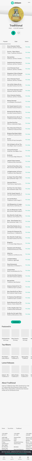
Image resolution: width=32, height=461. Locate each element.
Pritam (3, 442)
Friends (13, 304)
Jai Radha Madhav (12, 258)
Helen (15, 439)
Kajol (15, 440)
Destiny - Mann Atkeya (13, 51)
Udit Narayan (5, 443)
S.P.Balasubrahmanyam (13, 249)
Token (8, 53)
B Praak (14, 140)
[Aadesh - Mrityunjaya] (6, 369)
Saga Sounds (18, 184)
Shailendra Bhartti (20, 233)
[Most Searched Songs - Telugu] (15, 333)
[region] (16, 428)
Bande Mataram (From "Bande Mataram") (18, 302)
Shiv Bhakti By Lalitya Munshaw (6, 356)
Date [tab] (16, 41)
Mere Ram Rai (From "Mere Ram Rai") (17, 291)
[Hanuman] (25, 333)
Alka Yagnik (5, 445)
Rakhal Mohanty (20, 304)
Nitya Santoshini (17, 162)
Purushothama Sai (15, 271)
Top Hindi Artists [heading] (5, 434)
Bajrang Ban (25, 356)
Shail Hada (17, 205)
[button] (18, 33)
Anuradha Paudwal (12, 85)
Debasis (9, 304)
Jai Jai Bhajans (10, 102)
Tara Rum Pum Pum (12, 122)
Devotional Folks (19, 102)
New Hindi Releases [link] (19, 449)
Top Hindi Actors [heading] (17, 434)
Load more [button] (16, 322)
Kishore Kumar (5, 439)
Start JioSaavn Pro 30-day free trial (16, 453)
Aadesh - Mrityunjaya (6, 375)
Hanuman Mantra (11, 182)
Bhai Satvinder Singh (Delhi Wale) (15, 167)
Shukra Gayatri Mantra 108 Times (25, 375)
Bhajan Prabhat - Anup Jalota (15, 356)
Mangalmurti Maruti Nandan (14, 73)
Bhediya (28, 440)
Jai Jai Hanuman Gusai (13, 68)
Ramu (8, 271)
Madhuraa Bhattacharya (13, 314)
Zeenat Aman (17, 443)
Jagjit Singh (16, 260)
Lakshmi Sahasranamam (13, 160)
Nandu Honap (20, 107)
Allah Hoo (9, 253)
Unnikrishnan (10, 265)
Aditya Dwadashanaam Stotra (15, 375)
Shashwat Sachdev (21, 53)
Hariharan (9, 47)
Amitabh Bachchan (18, 442)
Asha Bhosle (5, 450)
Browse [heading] (16, 446)
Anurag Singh (19, 140)
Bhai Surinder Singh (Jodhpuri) (14, 211)
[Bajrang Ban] (25, 351)
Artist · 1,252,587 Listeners (16, 28)
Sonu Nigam (10, 145)
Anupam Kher (17, 437)
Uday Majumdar (17, 173)
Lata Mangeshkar (6, 440)
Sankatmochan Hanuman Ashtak (15, 62)
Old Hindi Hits (6, 338)
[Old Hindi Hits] (6, 333)
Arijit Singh (4, 437)
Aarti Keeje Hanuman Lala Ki (14, 89)
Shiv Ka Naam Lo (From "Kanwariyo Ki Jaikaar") (19, 144)
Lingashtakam (11, 269)
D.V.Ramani (17, 265)
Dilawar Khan (20, 156)
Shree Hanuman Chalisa (13, 46)
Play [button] (13, 33)
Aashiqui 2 (28, 446)
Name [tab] (26, 41)
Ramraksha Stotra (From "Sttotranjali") (17, 117)
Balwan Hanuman (11, 100)
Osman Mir (22, 151)
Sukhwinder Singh (16, 124)
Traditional (16, 25)
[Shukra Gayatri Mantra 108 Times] (25, 369)
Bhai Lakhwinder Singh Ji (13, 178)
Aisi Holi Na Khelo (12, 198)
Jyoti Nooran (16, 255)
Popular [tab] (5, 41)
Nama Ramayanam (12, 264)
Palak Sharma (10, 184)
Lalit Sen (15, 47)
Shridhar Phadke (17, 118)
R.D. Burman (5, 446)
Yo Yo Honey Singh (11, 156)
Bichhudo (9, 155)
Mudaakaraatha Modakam (14, 248)
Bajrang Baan (10, 57)
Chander (19, 47)
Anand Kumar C (11, 233)
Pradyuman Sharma (18, 129)
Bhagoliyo (10, 242)
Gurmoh (9, 140)
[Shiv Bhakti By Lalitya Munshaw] (6, 351)
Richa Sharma (10, 205)
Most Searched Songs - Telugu (15, 338)
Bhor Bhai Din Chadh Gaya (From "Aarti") (18, 215)
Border (9, 138)
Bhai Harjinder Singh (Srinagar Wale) (16, 227)
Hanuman (25, 338)
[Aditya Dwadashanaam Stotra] (15, 369)
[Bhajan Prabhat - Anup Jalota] (15, 351)
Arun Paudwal (20, 85)
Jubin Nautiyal (16, 282)
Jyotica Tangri (16, 200)
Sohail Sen (9, 151)
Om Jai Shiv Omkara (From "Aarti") (16, 84)
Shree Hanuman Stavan (13, 78)
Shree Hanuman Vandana (14, 95)
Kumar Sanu (5, 448)
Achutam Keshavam (12, 149)
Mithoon (9, 124)
